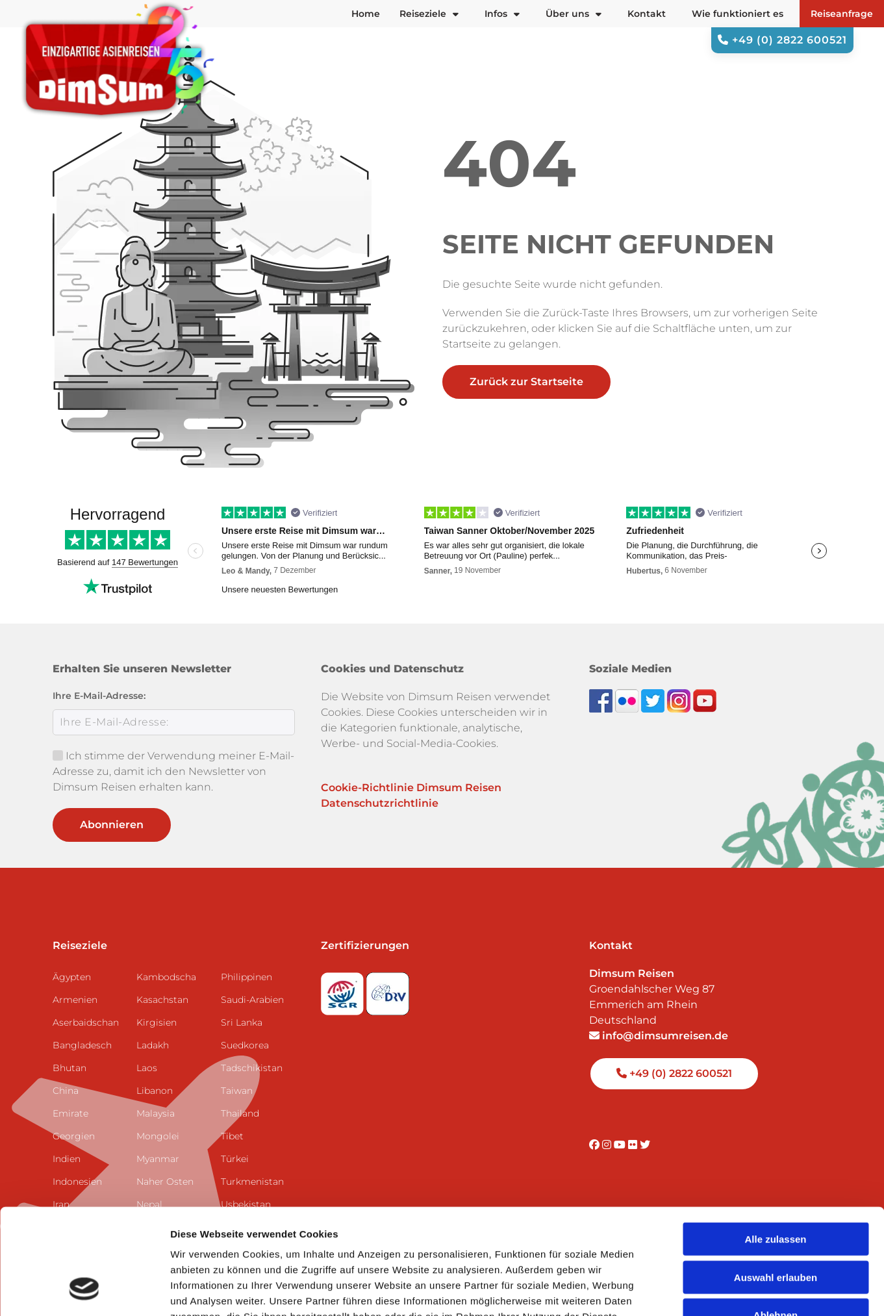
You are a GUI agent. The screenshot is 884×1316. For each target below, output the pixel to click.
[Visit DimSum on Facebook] (602, 700)
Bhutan (69, 1068)
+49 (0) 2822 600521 (782, 40)
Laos (146, 1068)
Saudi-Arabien (252, 1000)
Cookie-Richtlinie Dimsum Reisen (411, 787)
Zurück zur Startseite (526, 381)
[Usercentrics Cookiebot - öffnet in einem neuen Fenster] (84, 1290)
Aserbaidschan (86, 1022)
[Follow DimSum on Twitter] (654, 700)
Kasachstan (162, 1000)
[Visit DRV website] (387, 989)
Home (365, 13)
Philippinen (246, 977)
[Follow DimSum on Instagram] (680, 700)
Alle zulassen (775, 1144)
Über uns (573, 13)
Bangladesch (82, 1045)
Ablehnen (775, 1220)
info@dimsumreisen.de (658, 1036)
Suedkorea (245, 1045)
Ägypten (72, 977)
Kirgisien (156, 1022)
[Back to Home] (116, 60)
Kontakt (646, 13)
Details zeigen (691, 1290)
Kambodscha (166, 977)
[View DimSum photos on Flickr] (628, 700)
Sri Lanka (241, 1022)
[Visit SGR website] (343, 989)
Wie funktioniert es (737, 13)
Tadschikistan (252, 1068)
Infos (502, 13)
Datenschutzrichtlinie (379, 803)
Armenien (75, 1000)
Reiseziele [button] (429, 13)
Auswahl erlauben (775, 1183)
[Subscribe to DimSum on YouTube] (704, 700)
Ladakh (152, 1045)
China (66, 1090)
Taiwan (237, 1090)
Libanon (154, 1090)
